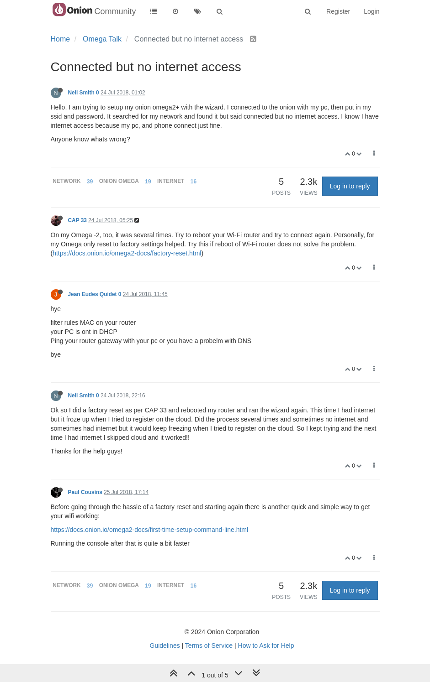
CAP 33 (77, 220)
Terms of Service (209, 645)
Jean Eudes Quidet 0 (95, 294)
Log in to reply (350, 186)
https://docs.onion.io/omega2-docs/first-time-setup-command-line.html (150, 529)
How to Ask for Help (266, 645)
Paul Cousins (85, 492)
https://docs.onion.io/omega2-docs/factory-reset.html (127, 253)
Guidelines (165, 645)
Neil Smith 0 (83, 92)
